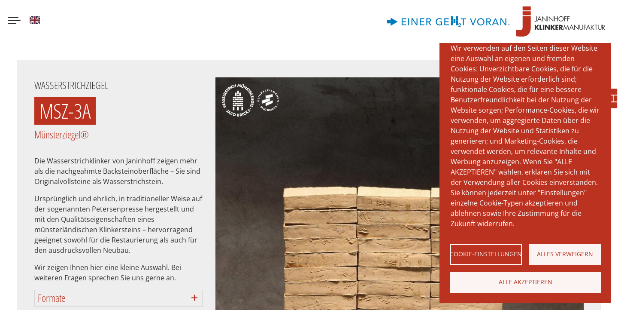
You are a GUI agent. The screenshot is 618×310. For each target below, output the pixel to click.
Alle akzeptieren (525, 282)
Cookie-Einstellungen (486, 254)
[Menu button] (14, 21)
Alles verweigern (565, 254)
